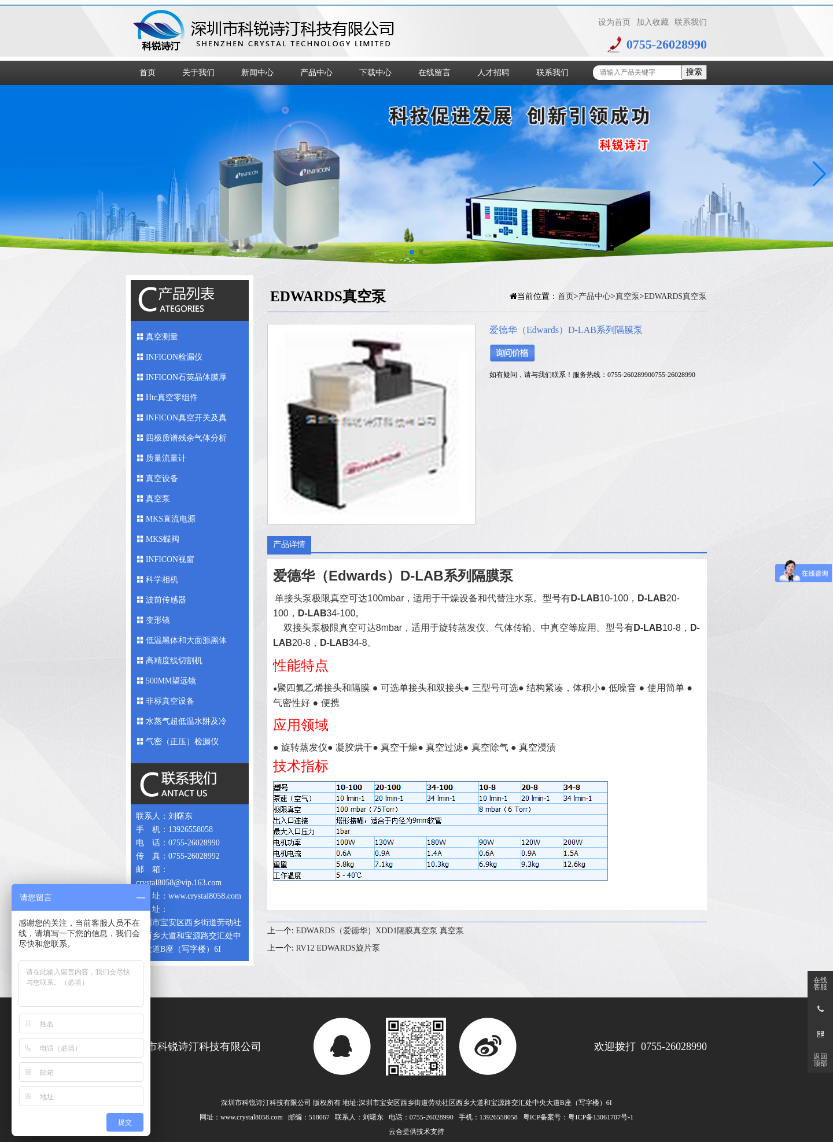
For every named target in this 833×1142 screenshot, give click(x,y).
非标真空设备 (170, 701)
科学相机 (162, 579)
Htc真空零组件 (172, 397)
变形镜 (158, 620)
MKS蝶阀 (162, 539)
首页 (147, 72)
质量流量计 (166, 458)
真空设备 (162, 478)
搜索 (694, 72)
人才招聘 (493, 72)
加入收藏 (652, 22)
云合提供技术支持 (416, 1132)
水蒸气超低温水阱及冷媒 (186, 724)
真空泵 (158, 498)
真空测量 (162, 336)
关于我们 (198, 72)
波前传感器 (166, 600)
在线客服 (820, 984)
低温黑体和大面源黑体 (186, 640)
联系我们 (690, 22)
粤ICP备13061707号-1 (600, 1117)
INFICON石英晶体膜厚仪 (186, 380)
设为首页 (614, 22)
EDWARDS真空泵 (675, 296)
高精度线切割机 (174, 660)
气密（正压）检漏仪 (182, 741)
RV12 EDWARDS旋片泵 (338, 948)
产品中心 (316, 72)
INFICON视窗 (170, 559)
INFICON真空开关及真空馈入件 (186, 420)
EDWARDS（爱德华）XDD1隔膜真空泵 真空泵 (380, 930)
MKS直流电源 (171, 519)
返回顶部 (820, 1060)
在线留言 (434, 72)
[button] (819, 174)
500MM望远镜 (171, 681)
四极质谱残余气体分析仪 (186, 441)
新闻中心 (257, 72)
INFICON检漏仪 (174, 357)
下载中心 (375, 72)
